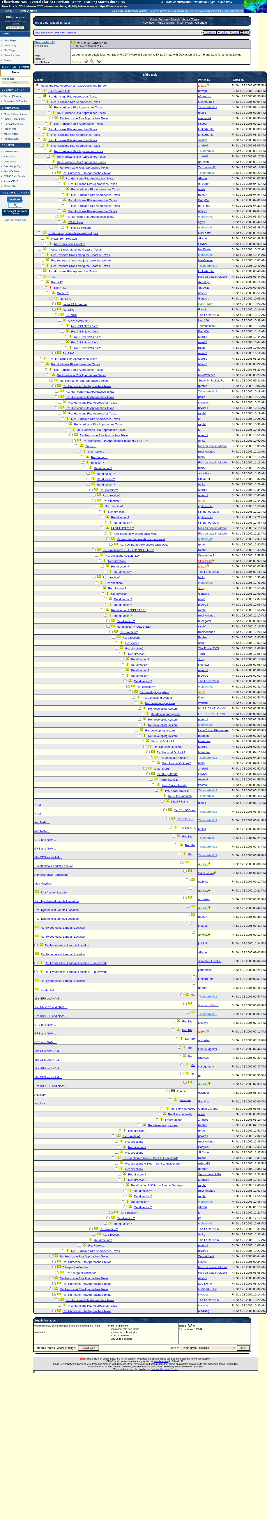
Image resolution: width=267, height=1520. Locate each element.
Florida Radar (11, 138)
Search (8, 60)
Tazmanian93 (207, 167)
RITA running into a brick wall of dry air (73, 233)
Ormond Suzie (207, 1289)
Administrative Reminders (51, 874)
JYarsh (202, 140)
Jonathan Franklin (209, 961)
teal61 (202, 112)
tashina (203, 881)
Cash (201, 697)
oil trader (204, 183)
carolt (201, 642)
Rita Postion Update (54, 892)
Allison (202, 178)
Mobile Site (10, 186)
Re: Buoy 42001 (167, 774)
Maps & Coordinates (15, 114)
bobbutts (203, 735)
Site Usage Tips (13, 166)
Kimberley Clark (208, 511)
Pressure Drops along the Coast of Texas (75, 249)
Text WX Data (11, 171)
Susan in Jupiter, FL (211, 380)
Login (8, 11)
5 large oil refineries (75, 1267)
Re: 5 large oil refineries (80, 1273)
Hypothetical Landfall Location (53, 866)
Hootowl (203, 664)
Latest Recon (173, 1119)
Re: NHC (57, 282)
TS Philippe (75, 222)
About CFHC (11, 181)
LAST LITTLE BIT (122, 528)
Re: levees (132, 643)
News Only (10, 45)
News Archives (12, 55)
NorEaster (204, 233)
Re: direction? (103, 468)
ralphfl (202, 347)
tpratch (202, 386)
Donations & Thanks (15, 101)
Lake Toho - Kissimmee (213, 730)
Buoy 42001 (161, 768)
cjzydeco (204, 1092)
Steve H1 (204, 479)
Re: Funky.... (96, 451)
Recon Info (10, 128)
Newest (17, 96)
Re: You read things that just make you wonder (81, 260)
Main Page (10, 40)
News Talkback (42, 32)
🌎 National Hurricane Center (15, 212)
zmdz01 (203, 145)
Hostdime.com (161, 1361)
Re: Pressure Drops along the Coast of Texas (80, 255)
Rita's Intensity (168, 779)
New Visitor (28, 11)
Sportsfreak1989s (209, 1174)
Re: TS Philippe (81, 227)
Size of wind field (59, 91)
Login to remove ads (15, 219)
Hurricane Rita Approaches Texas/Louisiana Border (74, 85)
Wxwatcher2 (206, 555)
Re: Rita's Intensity (174, 785)
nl (199, 1075)
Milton (168, 10)
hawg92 (203, 90)
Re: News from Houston (69, 244)
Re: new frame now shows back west (141, 539)
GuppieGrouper (208, 1108)
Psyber (202, 123)
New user (149, 22)
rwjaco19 (204, 1163)
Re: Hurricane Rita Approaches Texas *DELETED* (115, 440)
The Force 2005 (208, 315)
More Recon (11, 133)
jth (199, 369)
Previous (208, 32)
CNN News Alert (78, 320)
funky (201, 440)
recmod (203, 779)
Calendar (201, 22)
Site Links (9, 156)
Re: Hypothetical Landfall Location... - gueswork (75, 963)
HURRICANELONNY (212, 708)
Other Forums (159, 19)
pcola (201, 189)
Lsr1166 (203, 320)
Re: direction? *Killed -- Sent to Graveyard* (150, 1158)
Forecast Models (13, 123)
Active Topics (190, 19)
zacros (202, 785)
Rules (189, 22)
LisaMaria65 (206, 101)
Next (234, 32)
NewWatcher (206, 375)
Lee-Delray (205, 1283)
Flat (244, 32)
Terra (201, 653)
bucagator (204, 621)
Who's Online (166, 22)
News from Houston (64, 238)
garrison (203, 162)
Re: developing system (154, 692)
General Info (11, 151)
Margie (202, 336)
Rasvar (202, 1261)
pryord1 (203, 407)
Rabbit (202, 309)
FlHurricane (15, 17)
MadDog (203, 1179)
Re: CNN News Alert (84, 326)
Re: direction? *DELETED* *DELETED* (128, 550)
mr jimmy (204, 205)
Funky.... (90, 446)
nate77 (202, 194)
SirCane (203, 1152)
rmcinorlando (206, 451)
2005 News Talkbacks (65, 32)
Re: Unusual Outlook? (168, 747)
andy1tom (204, 473)
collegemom (206, 1066)
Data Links (10, 161)
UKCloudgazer (207, 1049)
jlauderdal (204, 118)
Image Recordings (14, 118)
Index (222, 32)
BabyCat (203, 200)
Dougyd (203, 1022)
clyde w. (203, 402)
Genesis (203, 298)
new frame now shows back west (135, 533)
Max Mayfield (43, 883)
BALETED (47, 989)
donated (117, 1366)
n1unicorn (204, 96)
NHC (51, 277)
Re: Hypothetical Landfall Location (56, 901)
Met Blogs (9, 50)
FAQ (180, 22)
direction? (97, 462)
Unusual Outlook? (162, 741)
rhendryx (204, 282)
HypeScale (8, 78)
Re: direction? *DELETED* (122, 555)
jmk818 (203, 925)
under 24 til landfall (75, 304)
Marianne (204, 741)
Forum (7, 96)
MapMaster (205, 260)
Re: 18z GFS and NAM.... (50, 1007)
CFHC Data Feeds (14, 176)
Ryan (201, 222)
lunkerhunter (206, 129)
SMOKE (203, 287)
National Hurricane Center (164, 1369)
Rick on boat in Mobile (212, 276)
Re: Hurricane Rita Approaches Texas (72, 96)
